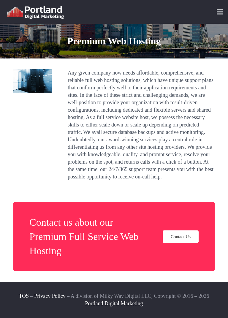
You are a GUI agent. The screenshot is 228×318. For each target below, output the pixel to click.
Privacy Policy (50, 296)
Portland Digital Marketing (114, 303)
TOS (24, 296)
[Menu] (220, 11)
